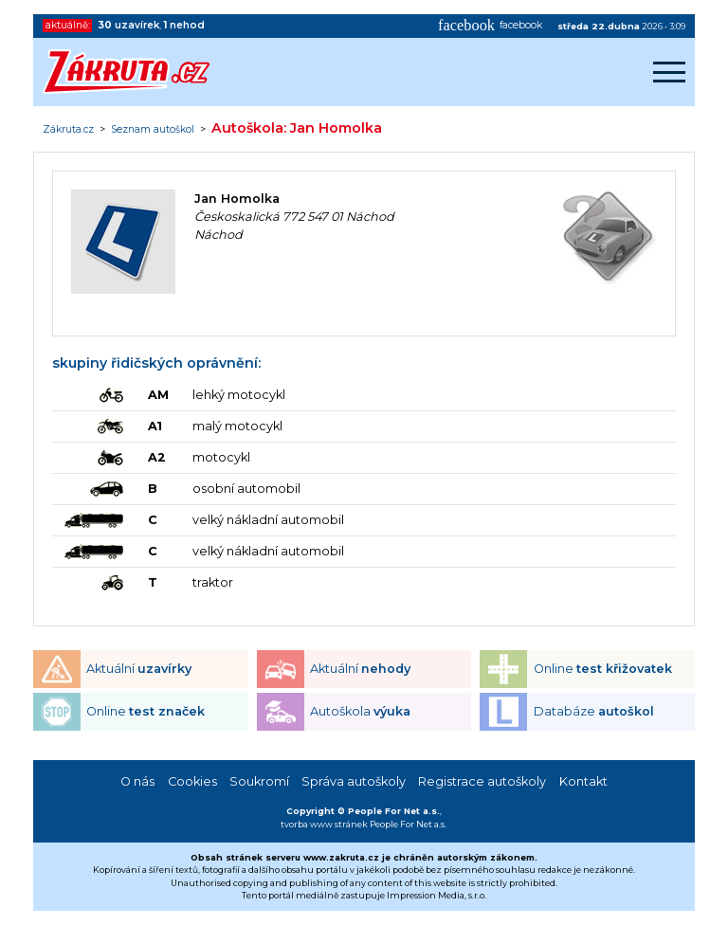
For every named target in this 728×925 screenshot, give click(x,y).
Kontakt (583, 781)
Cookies (192, 781)
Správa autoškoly (353, 781)
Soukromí (259, 781)
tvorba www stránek (324, 824)
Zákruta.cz (68, 130)
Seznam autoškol (152, 130)
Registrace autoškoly (482, 781)
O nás (137, 781)
